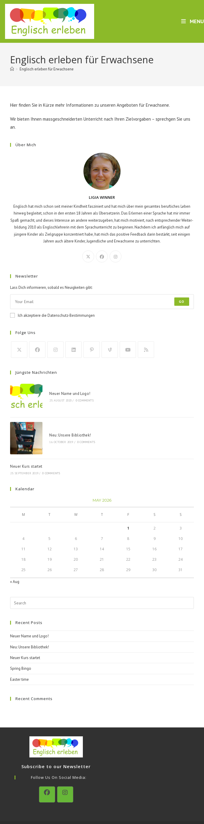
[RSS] (146, 349)
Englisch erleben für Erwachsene (47, 69)
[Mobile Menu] (192, 21)
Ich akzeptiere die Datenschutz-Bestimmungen (52, 315)
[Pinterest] (91, 349)
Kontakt (70, 809)
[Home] (12, 69)
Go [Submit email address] (181, 301)
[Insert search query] (102, 585)
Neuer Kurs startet (26, 448)
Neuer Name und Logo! (59, 389)
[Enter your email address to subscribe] (102, 301)
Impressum (131, 809)
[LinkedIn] (73, 349)
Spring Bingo (20, 650)
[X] (88, 256)
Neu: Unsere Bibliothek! (59, 421)
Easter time (19, 661)
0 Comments (74, 396)
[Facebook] (102, 256)
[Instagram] (115, 256)
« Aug (14, 563)
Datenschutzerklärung (99, 809)
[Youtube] (128, 349)
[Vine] (110, 349)
